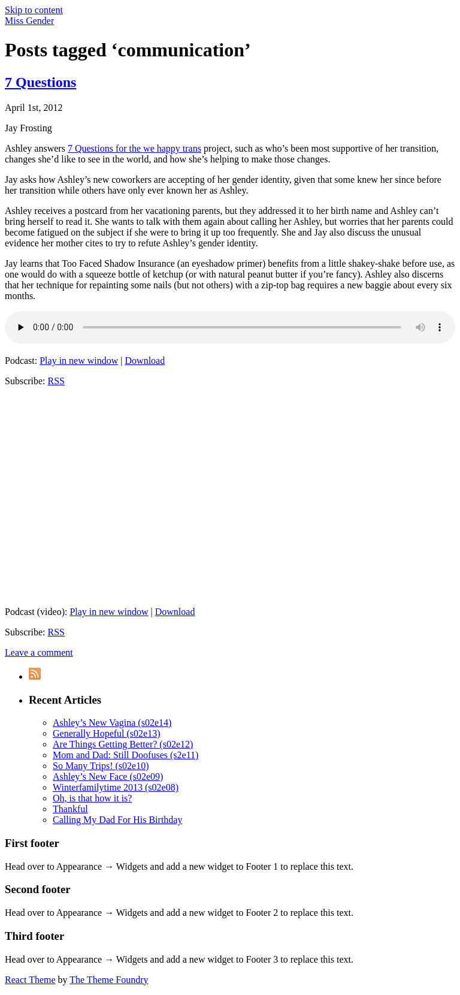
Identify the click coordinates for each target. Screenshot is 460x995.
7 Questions (40, 82)
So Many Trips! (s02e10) (101, 766)
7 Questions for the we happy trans (134, 148)
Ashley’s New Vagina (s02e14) (112, 722)
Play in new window (79, 360)
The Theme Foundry (108, 980)
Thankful (70, 809)
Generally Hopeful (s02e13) (107, 733)
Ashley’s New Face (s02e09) (108, 776)
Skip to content (34, 10)
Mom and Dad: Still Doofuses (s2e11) (125, 755)
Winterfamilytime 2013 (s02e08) (115, 787)
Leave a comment (39, 652)
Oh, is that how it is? (92, 798)
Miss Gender (29, 21)
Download (145, 360)
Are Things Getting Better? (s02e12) (123, 744)
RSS (56, 381)
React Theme (30, 980)
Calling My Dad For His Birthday (117, 820)
